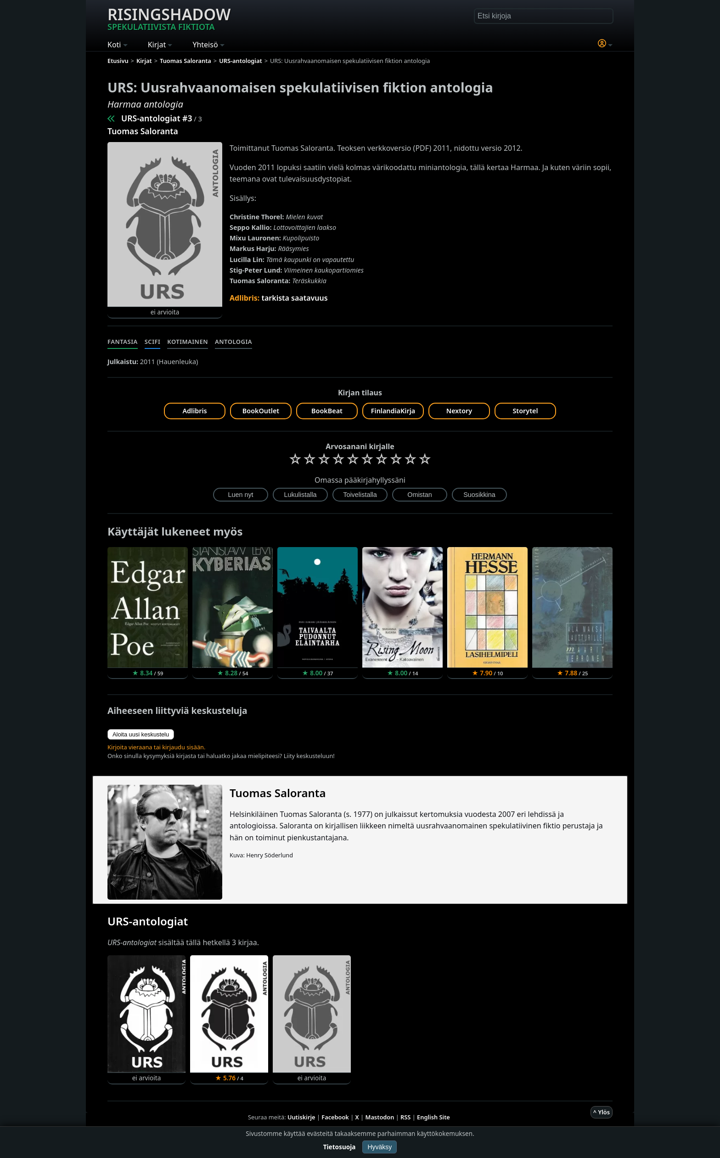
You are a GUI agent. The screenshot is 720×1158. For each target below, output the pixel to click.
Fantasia (122, 341)
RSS (405, 1117)
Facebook (335, 1117)
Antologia (233, 341)
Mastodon (380, 1117)
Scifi (153, 341)
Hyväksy (379, 1147)
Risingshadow (169, 18)
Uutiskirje (301, 1117)
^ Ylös (601, 1112)
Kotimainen (187, 341)
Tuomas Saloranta (142, 131)
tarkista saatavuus (294, 298)
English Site (433, 1117)
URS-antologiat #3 (156, 118)
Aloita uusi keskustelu (140, 734)
